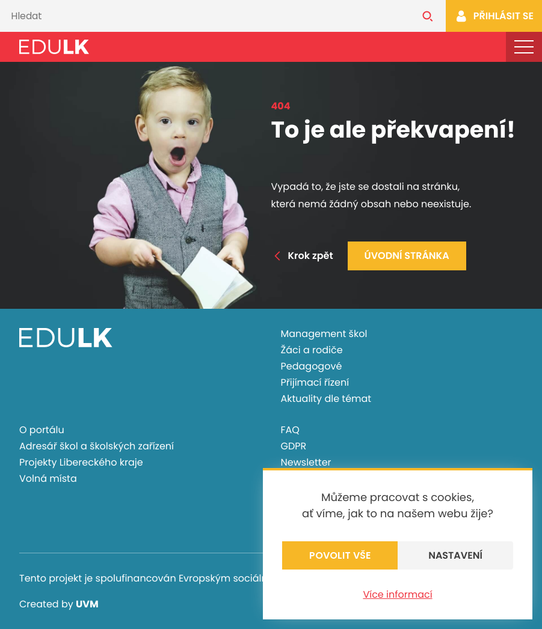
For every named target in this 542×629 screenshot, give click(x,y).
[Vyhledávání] (205, 16)
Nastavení (455, 555)
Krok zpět (302, 256)
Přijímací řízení (315, 382)
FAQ (290, 430)
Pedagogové (311, 366)
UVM (87, 604)
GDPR (294, 446)
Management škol (324, 334)
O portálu (41, 430)
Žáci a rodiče (312, 350)
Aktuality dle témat (326, 399)
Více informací (397, 594)
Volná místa (48, 478)
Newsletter (306, 462)
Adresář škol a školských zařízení (96, 446)
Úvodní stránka (407, 256)
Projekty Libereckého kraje (81, 462)
